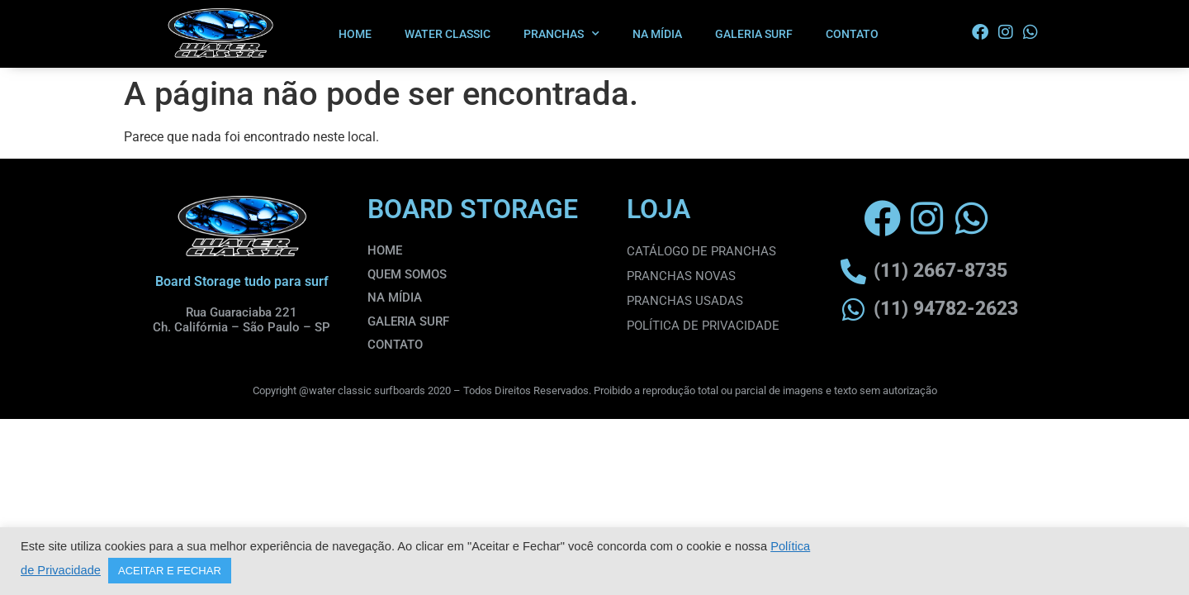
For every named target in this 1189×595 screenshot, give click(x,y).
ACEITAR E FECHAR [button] (169, 570)
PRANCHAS (561, 33)
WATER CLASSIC (447, 33)
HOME (355, 33)
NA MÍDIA (657, 33)
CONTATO (852, 33)
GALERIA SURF (754, 33)
